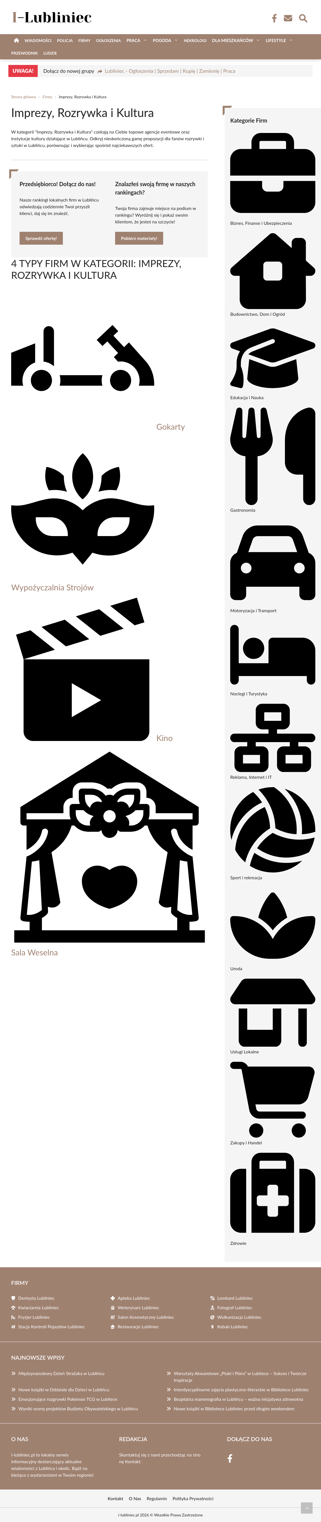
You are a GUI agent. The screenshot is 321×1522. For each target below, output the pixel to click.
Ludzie (50, 53)
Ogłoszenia (108, 40)
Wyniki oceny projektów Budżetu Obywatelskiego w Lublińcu (78, 1408)
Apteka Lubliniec (134, 1298)
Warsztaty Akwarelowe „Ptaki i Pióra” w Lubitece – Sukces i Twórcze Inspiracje (240, 1377)
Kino (164, 738)
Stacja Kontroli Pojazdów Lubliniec (51, 1326)
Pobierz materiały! (139, 238)
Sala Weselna (34, 952)
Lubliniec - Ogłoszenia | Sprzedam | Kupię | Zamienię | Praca (170, 71)
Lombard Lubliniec (235, 1298)
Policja (65, 40)
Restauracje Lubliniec (138, 1326)
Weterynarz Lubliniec (138, 1307)
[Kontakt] (288, 18)
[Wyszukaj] (303, 18)
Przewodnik (24, 53)
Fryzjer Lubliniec (34, 1317)
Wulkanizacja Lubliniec (239, 1317)
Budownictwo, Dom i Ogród (257, 314)
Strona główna (23, 96)
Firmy (84, 40)
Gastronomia (242, 510)
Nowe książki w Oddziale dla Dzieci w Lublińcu (63, 1389)
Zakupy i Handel (246, 1142)
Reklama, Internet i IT (251, 777)
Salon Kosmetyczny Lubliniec (146, 1317)
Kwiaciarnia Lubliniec (38, 1307)
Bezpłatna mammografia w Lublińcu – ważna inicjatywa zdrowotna (238, 1399)
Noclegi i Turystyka (248, 693)
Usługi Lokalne (244, 1051)
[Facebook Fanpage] (273, 18)
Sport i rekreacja (246, 877)
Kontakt (133, 1461)
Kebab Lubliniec (232, 1326)
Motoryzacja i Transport (253, 610)
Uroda (236, 968)
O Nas (135, 1498)
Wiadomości (38, 40)
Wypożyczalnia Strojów (52, 587)
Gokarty (170, 426)
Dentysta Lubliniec (36, 1298)
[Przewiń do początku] (307, 1508)
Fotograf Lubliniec (234, 1307)
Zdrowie (238, 1243)
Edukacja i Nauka (246, 397)
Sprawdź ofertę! (41, 238)
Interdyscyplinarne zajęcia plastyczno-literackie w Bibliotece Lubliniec (241, 1389)
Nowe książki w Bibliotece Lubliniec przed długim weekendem (234, 1408)
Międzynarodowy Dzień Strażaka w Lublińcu (61, 1373)
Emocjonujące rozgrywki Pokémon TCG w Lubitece (67, 1399)
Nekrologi (195, 40)
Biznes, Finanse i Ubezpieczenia (261, 223)
